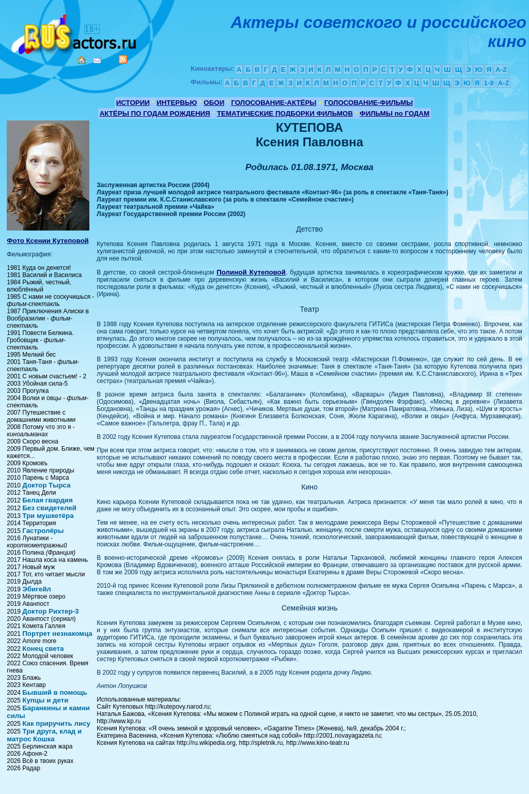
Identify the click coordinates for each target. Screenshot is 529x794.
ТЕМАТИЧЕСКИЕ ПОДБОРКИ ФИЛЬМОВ (285, 113)
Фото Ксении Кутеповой (48, 241)
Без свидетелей (49, 508)
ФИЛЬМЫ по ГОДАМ (394, 113)
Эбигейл (36, 589)
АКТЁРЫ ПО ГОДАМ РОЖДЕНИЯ (155, 113)
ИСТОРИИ (133, 102)
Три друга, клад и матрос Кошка (44, 735)
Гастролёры (43, 531)
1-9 (488, 83)
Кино (74, 32)
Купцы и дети (45, 700)
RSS (123, 59)
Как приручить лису (56, 723)
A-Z (501, 69)
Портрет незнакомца (57, 633)
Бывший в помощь (54, 692)
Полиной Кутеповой (251, 272)
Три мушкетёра (47, 516)
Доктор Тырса (46, 485)
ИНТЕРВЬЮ (177, 102)
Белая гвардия (47, 500)
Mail (97, 61)
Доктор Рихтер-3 (50, 611)
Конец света (43, 648)
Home (81, 60)
